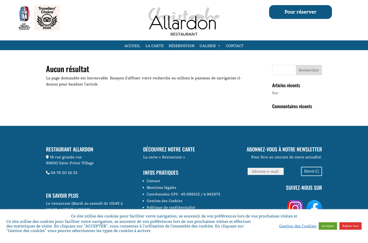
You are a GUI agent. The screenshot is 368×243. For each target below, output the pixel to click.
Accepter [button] (328, 226)
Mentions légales (161, 187)
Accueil (132, 45)
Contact (235, 45)
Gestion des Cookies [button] (164, 200)
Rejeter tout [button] (350, 226)
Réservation (181, 45)
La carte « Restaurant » (164, 157)
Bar (275, 93)
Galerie (210, 45)
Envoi (309, 171)
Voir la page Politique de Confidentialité (189, 230)
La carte (154, 45)
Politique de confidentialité (171, 207)
